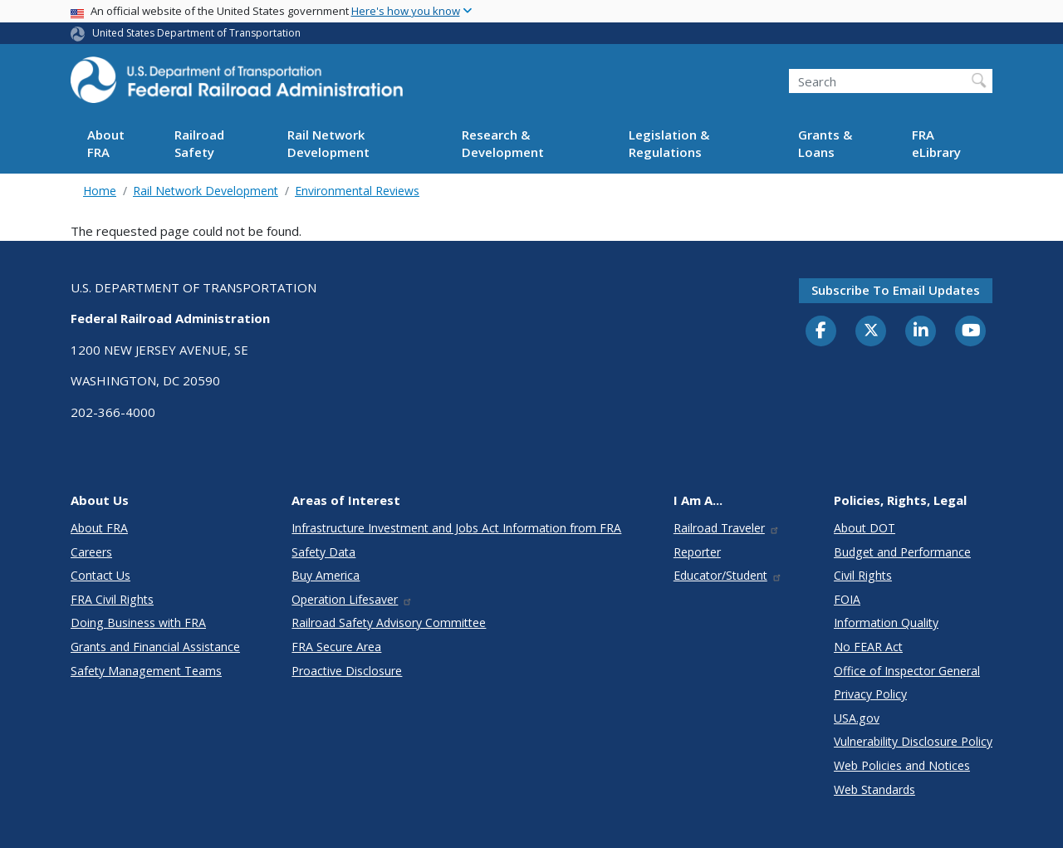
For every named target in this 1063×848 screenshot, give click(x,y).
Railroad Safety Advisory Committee (388, 622)
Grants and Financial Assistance (155, 646)
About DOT (864, 528)
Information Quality (886, 622)
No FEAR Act (868, 646)
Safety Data (323, 552)
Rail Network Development (328, 143)
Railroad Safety (199, 143)
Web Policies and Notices (902, 765)
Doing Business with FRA (138, 622)
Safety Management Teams (146, 671)
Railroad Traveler (727, 528)
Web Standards (874, 789)
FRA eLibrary (936, 143)
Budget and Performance (902, 552)
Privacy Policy (870, 694)
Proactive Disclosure (346, 671)
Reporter (697, 552)
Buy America (325, 575)
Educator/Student (728, 575)
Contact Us (100, 575)
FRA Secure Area (336, 646)
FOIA (847, 599)
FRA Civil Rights (112, 599)
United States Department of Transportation (196, 33)
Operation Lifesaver (352, 599)
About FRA (106, 143)
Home (99, 191)
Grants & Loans (825, 143)
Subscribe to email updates (895, 290)
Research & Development (503, 143)
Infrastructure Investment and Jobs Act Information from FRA (456, 528)
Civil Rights (863, 575)
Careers (91, 552)
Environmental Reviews (357, 191)
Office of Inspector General (907, 671)
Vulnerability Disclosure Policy (913, 741)
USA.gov (856, 718)
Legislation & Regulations (669, 143)
